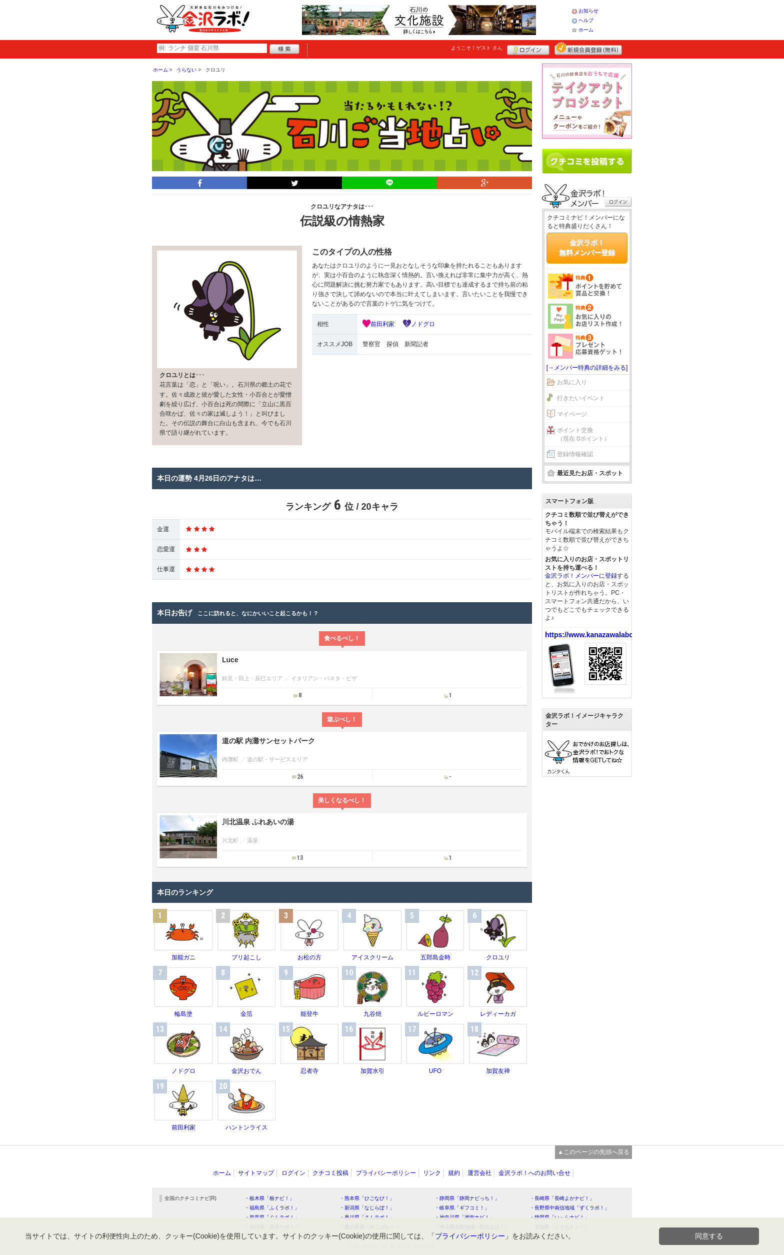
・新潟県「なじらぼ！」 (367, 1207)
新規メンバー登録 (588, 48)
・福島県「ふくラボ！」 (272, 1207)
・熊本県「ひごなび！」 (367, 1198)
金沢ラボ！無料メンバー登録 (587, 248)
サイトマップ (256, 1172)
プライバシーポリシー (386, 1172)
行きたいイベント (581, 398)
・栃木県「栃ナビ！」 (269, 1198)
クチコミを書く (587, 161)
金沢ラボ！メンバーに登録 (581, 575)
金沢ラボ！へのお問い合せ (534, 1172)
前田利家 (382, 324)
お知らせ (588, 11)
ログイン (528, 48)
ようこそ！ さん (476, 48)
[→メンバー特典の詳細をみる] (587, 367)
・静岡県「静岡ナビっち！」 (467, 1198)
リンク (432, 1172)
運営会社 (480, 1172)
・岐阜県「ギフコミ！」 (462, 1207)
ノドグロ (423, 324)
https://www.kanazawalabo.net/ (596, 635)
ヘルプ (586, 20)
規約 (454, 1172)
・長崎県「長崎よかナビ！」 (562, 1198)
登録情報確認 (575, 454)
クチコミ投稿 (330, 1172)
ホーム (586, 30)
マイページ (572, 414)
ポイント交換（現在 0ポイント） (583, 434)
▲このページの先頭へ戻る (594, 1151)
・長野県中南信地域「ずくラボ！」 (570, 1207)
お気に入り (572, 382)
